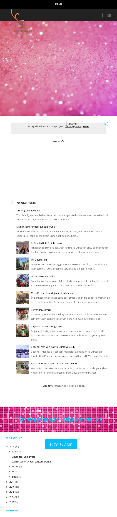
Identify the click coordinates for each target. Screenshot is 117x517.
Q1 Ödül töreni (39, 259)
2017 (11, 481)
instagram (109, 15)
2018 (11, 446)
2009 (11, 502)
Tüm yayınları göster (77, 126)
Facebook (102, 15)
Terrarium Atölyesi (41, 309)
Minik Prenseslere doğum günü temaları (52, 293)
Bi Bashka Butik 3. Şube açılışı (46, 243)
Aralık (15, 451)
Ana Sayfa (58, 141)
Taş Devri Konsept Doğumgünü (47, 326)
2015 (11, 491)
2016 (11, 486)
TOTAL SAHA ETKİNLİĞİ (43, 276)
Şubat (15, 476)
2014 (11, 497)
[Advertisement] (43, 170)
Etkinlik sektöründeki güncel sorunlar (36, 226)
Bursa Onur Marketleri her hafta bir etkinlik (54, 363)
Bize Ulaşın (61, 444)
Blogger (47, 385)
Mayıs (15, 466)
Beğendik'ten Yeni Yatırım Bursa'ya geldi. (53, 346)
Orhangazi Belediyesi (28, 210)
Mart (14, 471)
